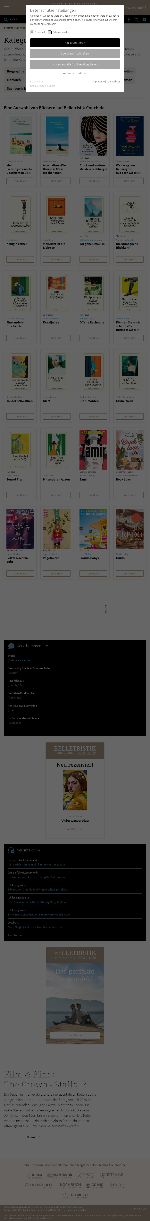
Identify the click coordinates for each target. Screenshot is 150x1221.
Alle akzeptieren (75, 43)
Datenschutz (113, 81)
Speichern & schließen (75, 53)
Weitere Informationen (75, 73)
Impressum (98, 81)
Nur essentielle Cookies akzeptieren (75, 64)
